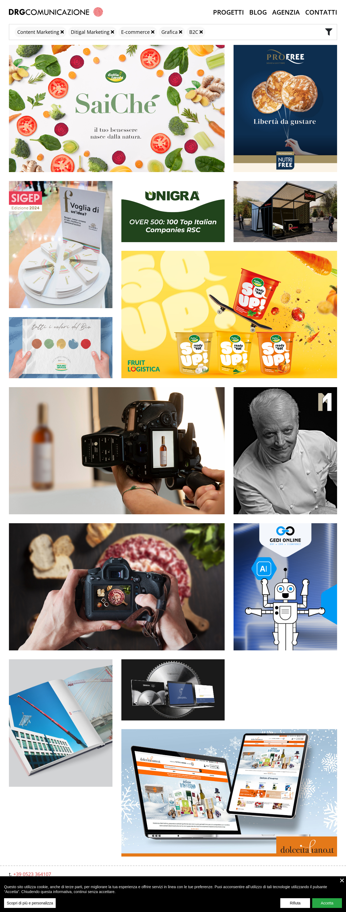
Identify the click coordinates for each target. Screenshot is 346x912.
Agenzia (286, 12)
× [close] (342, 880)
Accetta (327, 903)
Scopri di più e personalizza (30, 903)
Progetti (228, 12)
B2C (193, 32)
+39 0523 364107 (32, 874)
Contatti (321, 12)
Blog (258, 12)
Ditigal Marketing (90, 32)
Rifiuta (295, 903)
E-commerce (135, 32)
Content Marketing (38, 32)
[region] (173, 894)
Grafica (169, 32)
